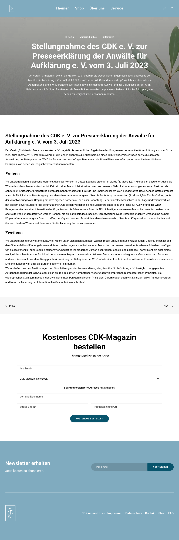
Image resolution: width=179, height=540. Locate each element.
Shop (79, 8)
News (71, 37)
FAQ (171, 513)
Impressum (114, 513)
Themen (63, 8)
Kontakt (150, 513)
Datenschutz (133, 513)
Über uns (97, 8)
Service (116, 8)
